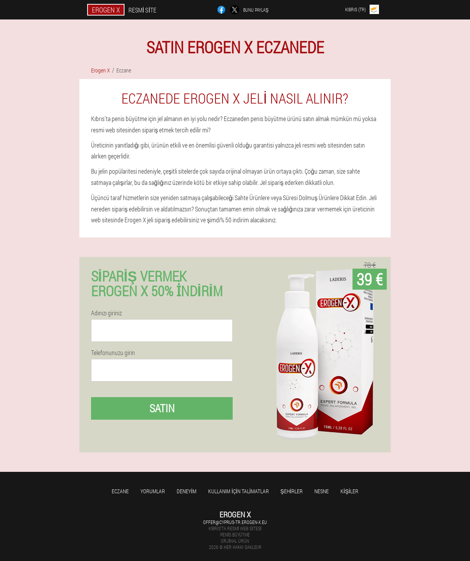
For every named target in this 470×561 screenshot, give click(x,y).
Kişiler (349, 491)
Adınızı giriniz (106, 313)
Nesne (321, 491)
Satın (162, 408)
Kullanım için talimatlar (238, 491)
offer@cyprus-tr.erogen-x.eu (235, 522)
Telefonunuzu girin (113, 353)
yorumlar (152, 491)
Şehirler (292, 491)
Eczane (120, 491)
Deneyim (186, 491)
